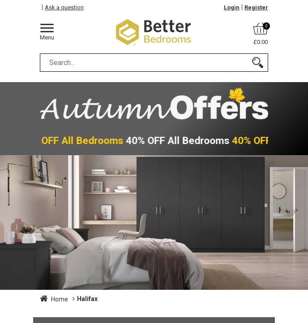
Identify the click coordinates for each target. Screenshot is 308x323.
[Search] (258, 62)
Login (232, 7)
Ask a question (64, 7)
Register (256, 7)
